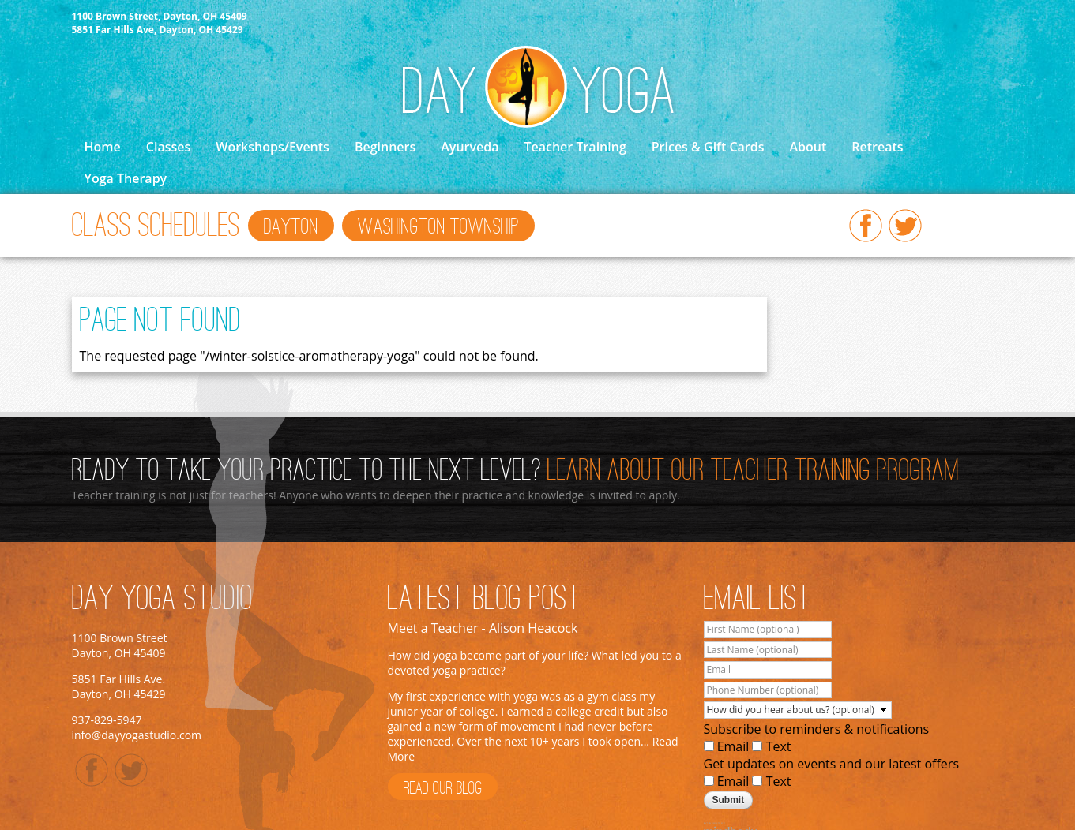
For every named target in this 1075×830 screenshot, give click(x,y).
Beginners (385, 146)
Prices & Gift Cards (708, 146)
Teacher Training (575, 146)
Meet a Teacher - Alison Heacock (483, 628)
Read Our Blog (443, 789)
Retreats (877, 146)
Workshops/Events (272, 146)
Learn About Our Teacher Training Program (753, 472)
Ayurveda (469, 146)
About (807, 146)
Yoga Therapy (126, 178)
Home (103, 146)
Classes (168, 146)
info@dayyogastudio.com (137, 734)
